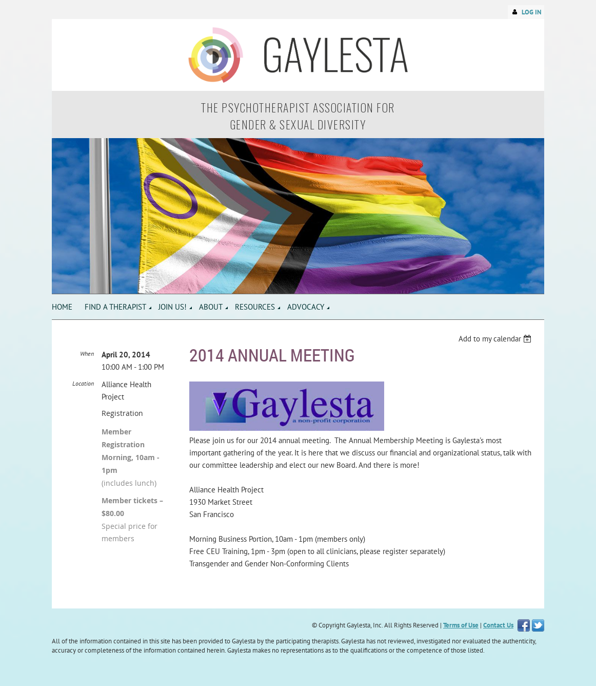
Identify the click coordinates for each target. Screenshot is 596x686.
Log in (532, 12)
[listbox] (496, 339)
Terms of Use (461, 625)
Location (83, 383)
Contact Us (498, 625)
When (87, 353)
